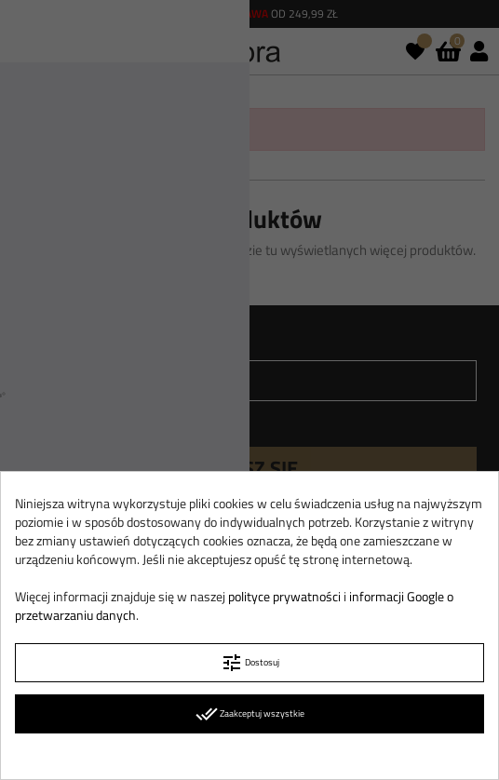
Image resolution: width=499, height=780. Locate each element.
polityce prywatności (284, 596)
